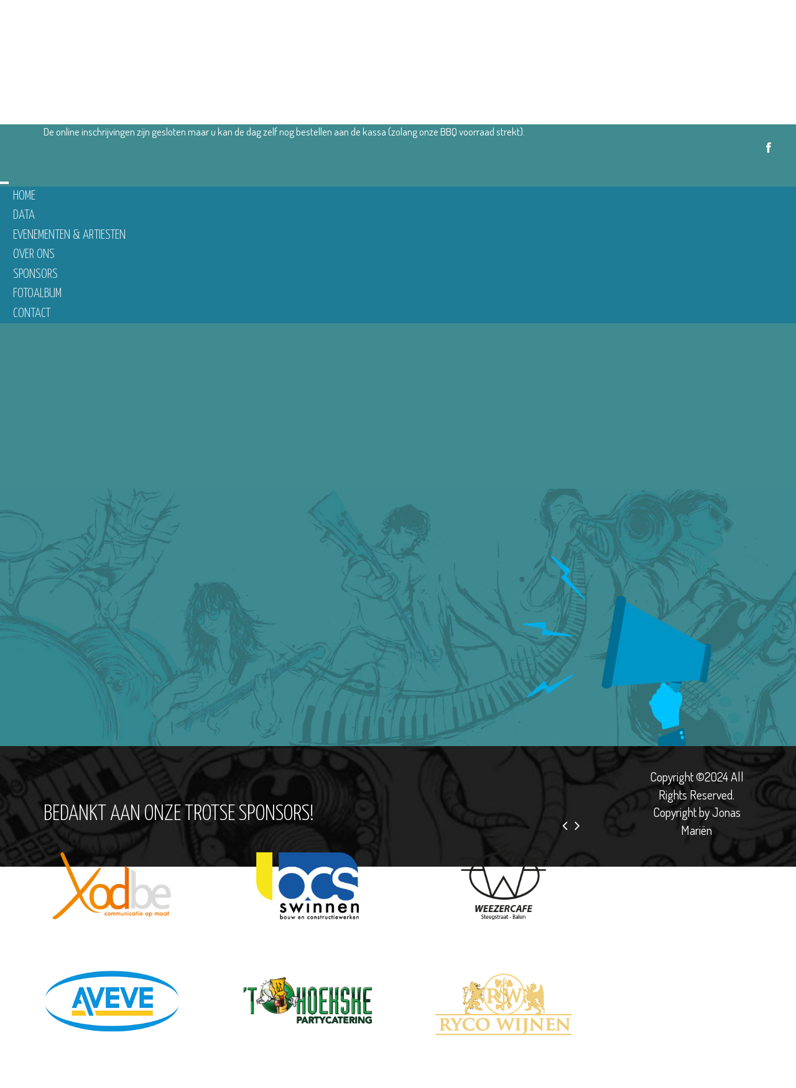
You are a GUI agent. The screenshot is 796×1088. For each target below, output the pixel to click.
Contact (31, 313)
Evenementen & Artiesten (69, 235)
